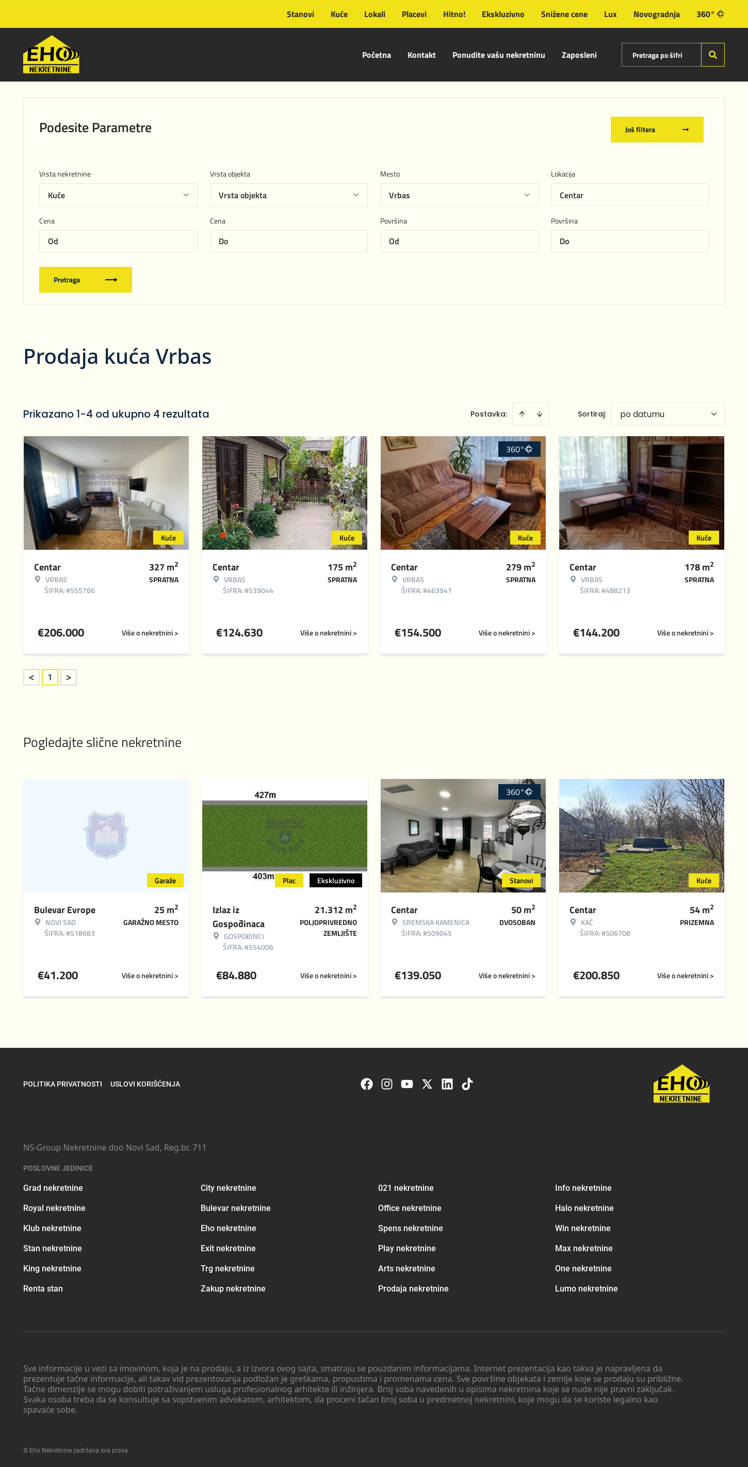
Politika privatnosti (62, 1081)
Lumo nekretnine (586, 1285)
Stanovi (300, 14)
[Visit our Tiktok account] (467, 1081)
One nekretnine (583, 1265)
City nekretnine (228, 1184)
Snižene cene (564, 14)
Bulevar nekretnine (236, 1204)
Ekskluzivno (503, 14)
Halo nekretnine (584, 1204)
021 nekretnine (406, 1184)
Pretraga (86, 275)
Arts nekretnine (406, 1265)
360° (710, 14)
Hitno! (454, 14)
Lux (610, 14)
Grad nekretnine (53, 1184)
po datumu (642, 411)
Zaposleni (579, 55)
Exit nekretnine (228, 1245)
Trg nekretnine (228, 1265)
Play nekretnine (407, 1245)
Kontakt (422, 55)
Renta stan (43, 1285)
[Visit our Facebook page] (367, 1081)
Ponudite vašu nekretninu (498, 55)
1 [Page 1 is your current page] (50, 673)
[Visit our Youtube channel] (407, 1081)
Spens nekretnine (410, 1225)
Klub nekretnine (52, 1225)
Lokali (374, 14)
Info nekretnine (583, 1184)
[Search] (713, 55)
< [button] (31, 673)
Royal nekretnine (54, 1204)
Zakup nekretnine (233, 1285)
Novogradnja (656, 14)
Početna (376, 55)
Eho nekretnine (228, 1225)
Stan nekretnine (52, 1245)
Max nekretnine (584, 1245)
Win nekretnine (583, 1225)
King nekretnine (52, 1265)
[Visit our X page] (427, 1081)
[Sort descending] (539, 410)
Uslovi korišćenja (145, 1081)
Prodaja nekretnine (413, 1285)
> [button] (69, 673)
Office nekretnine (410, 1204)
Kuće (339, 14)
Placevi (414, 14)
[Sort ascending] (522, 410)
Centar (571, 191)
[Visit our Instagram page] (387, 1081)
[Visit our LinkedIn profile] (447, 1081)
